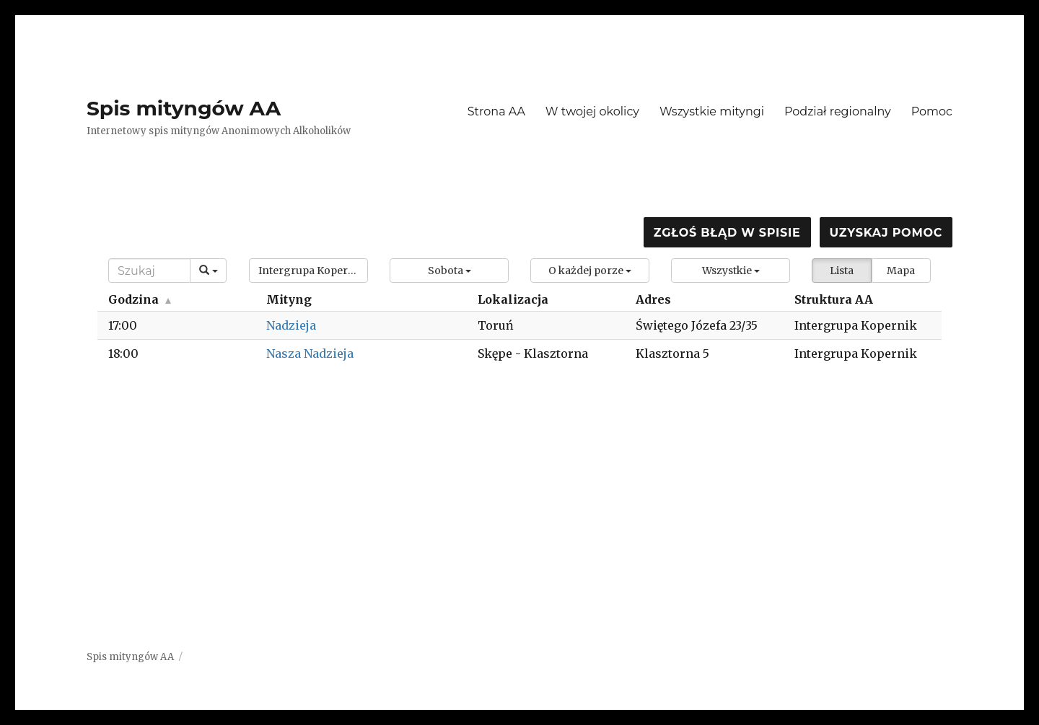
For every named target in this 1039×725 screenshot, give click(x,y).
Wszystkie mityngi (711, 111)
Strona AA (496, 111)
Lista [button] (842, 270)
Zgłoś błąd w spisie (727, 233)
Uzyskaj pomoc (886, 233)
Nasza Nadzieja (310, 353)
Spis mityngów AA (184, 108)
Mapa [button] (901, 270)
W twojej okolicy (592, 111)
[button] (308, 270)
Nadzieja (291, 325)
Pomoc (931, 111)
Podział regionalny (837, 111)
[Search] (149, 270)
